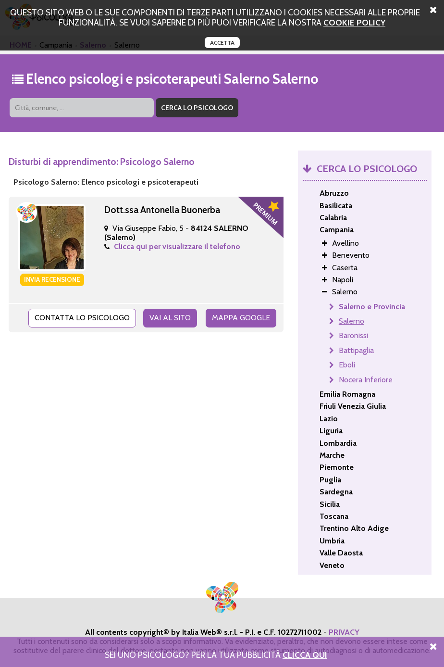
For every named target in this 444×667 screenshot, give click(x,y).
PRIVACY (344, 632)
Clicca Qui (305, 655)
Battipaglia (356, 350)
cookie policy (354, 22)
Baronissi (353, 335)
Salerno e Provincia (372, 306)
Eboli (347, 364)
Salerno (351, 321)
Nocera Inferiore (366, 379)
